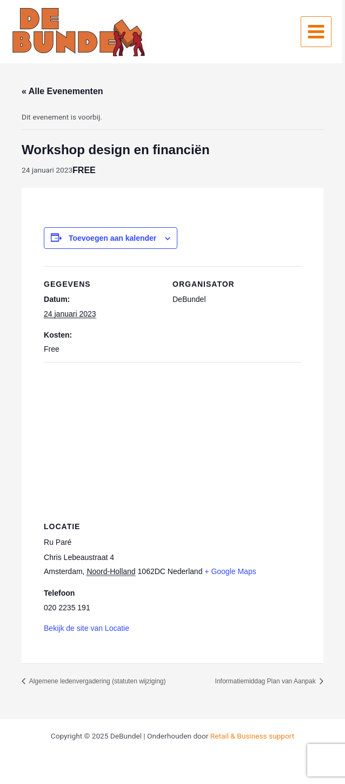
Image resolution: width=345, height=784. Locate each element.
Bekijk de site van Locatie (86, 628)
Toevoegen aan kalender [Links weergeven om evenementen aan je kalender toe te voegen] (112, 238)
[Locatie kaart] (172, 440)
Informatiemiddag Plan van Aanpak (266, 681)
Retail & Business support (252, 736)
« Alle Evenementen (62, 91)
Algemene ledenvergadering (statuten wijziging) (97, 681)
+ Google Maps (230, 571)
